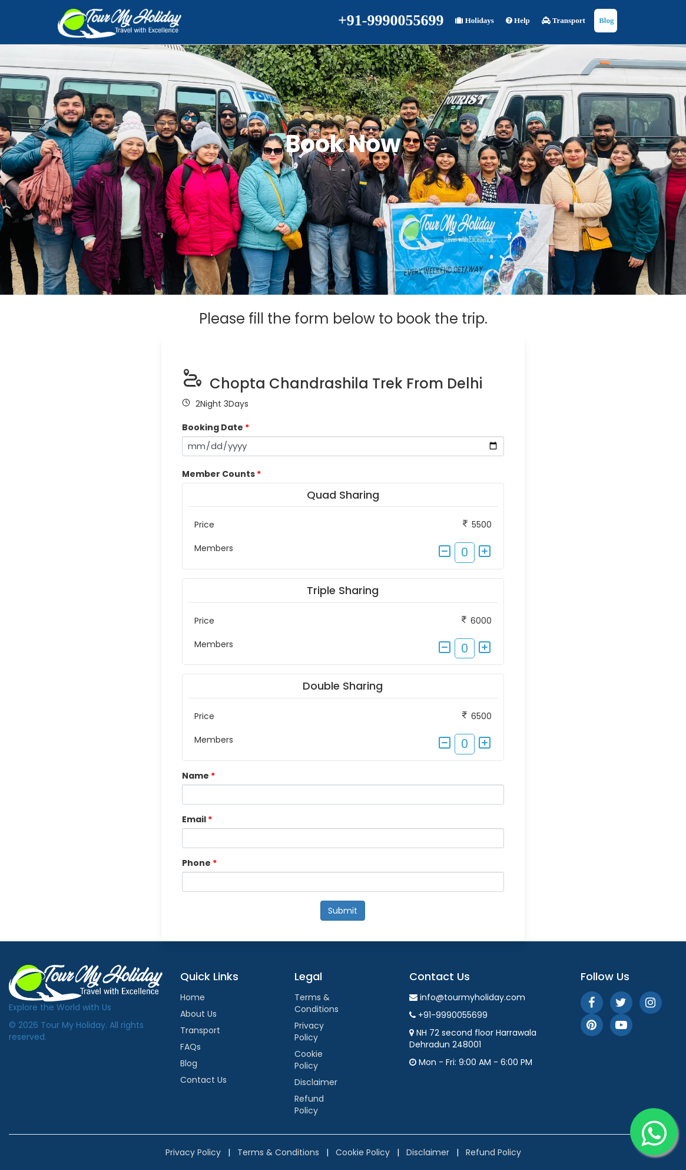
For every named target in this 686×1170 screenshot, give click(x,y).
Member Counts (221, 474)
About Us (198, 1014)
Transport (563, 20)
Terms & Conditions (316, 1003)
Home (192, 997)
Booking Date (215, 427)
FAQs (190, 1047)
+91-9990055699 (390, 20)
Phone (199, 863)
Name (198, 776)
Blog (605, 20)
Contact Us (203, 1080)
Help (518, 20)
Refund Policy (309, 1104)
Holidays (474, 20)
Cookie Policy (308, 1060)
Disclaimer (315, 1082)
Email (197, 819)
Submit (342, 911)
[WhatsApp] (653, 1131)
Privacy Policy (309, 1031)
